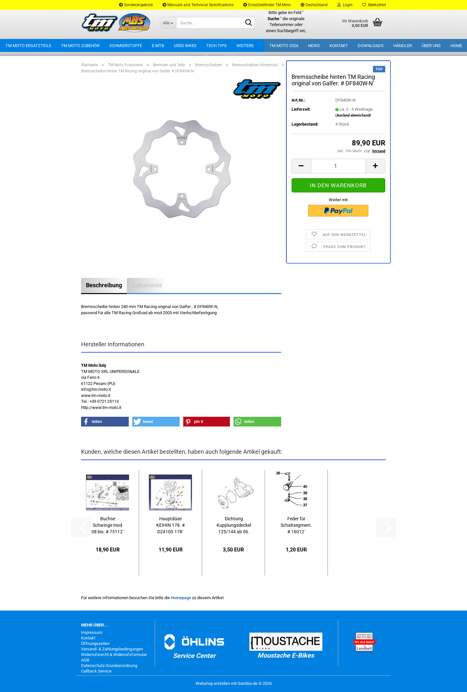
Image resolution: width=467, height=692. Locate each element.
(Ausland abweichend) (353, 115)
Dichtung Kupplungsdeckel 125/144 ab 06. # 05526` (234, 525)
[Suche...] (168, 23)
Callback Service (96, 671)
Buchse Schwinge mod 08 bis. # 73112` (107, 525)
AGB (85, 660)
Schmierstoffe (125, 45)
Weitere (245, 45)
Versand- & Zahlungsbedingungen (112, 649)
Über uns (431, 45)
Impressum (91, 632)
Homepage (181, 597)
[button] (314, 5)
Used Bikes (185, 45)
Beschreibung (104, 285)
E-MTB (158, 45)
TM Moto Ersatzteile (28, 45)
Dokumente (147, 285)
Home (456, 45)
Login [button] (345, 5)
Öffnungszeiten (95, 643)
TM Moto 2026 (283, 45)
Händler (402, 45)
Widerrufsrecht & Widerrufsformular (114, 654)
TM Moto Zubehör (80, 45)
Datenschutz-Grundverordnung (109, 665)
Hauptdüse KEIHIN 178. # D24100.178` (170, 525)
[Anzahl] (338, 166)
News (314, 45)
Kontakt (338, 45)
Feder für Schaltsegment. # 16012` (296, 525)
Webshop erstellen (213, 683)
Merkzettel (374, 5)
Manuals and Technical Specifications (198, 5)
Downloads (371, 45)
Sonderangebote (136, 5)
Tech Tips (216, 45)
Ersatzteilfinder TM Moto (267, 5)
